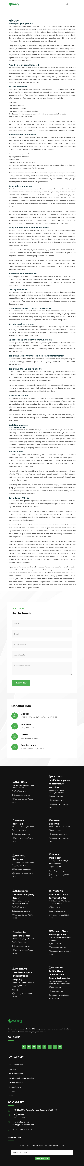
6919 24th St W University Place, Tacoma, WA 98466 (39, 717)
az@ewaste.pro (19, 990)
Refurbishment (15, 1087)
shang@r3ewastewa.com (23, 1125)
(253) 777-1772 (18, 1117)
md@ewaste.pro (56, 991)
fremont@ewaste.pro (21, 834)
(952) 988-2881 (19, 942)
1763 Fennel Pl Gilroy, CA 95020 (23, 827)
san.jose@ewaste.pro (21, 870)
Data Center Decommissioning (21, 1078)
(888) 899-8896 (19, 986)
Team (11, 1096)
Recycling (12, 1069)
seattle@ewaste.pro (57, 871)
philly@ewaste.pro (57, 800)
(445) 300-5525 (56, 796)
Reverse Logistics (16, 1082)
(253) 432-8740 (27, 727)
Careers (12, 1091)
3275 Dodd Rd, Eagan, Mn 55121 (23, 939)
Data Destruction (16, 1073)
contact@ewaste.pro (29, 738)
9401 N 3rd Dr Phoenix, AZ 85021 (23, 982)
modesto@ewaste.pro (58, 834)
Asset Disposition (16, 1064)
